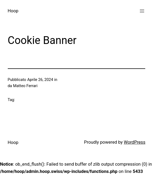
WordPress (134, 142)
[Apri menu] (142, 11)
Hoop (13, 10)
